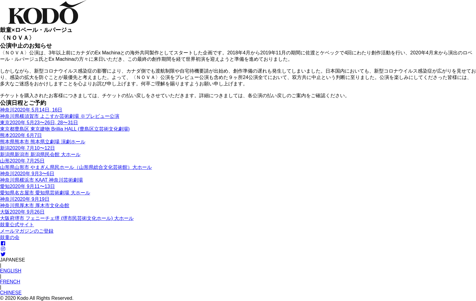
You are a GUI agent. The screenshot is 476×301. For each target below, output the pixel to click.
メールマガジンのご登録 (26, 231)
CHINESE (11, 292)
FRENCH (10, 281)
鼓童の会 (9, 237)
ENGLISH (10, 270)
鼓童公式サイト (17, 224)
